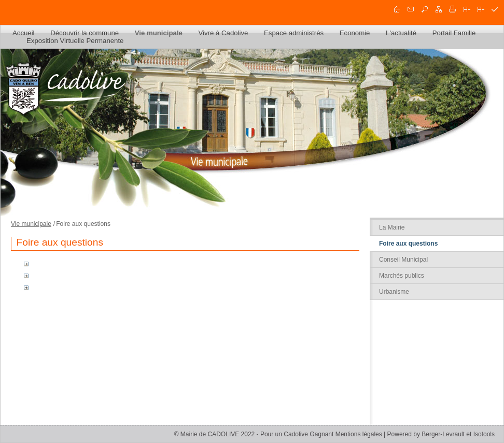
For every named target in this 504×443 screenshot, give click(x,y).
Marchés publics (401, 275)
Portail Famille (454, 33)
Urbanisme (394, 291)
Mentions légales (358, 434)
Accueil (23, 33)
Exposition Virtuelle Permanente (74, 41)
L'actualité (401, 33)
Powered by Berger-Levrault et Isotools (441, 434)
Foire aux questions (408, 243)
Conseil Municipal (403, 259)
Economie (355, 33)
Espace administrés (294, 33)
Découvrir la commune (84, 33)
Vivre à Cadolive (223, 33)
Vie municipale (159, 33)
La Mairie (391, 227)
